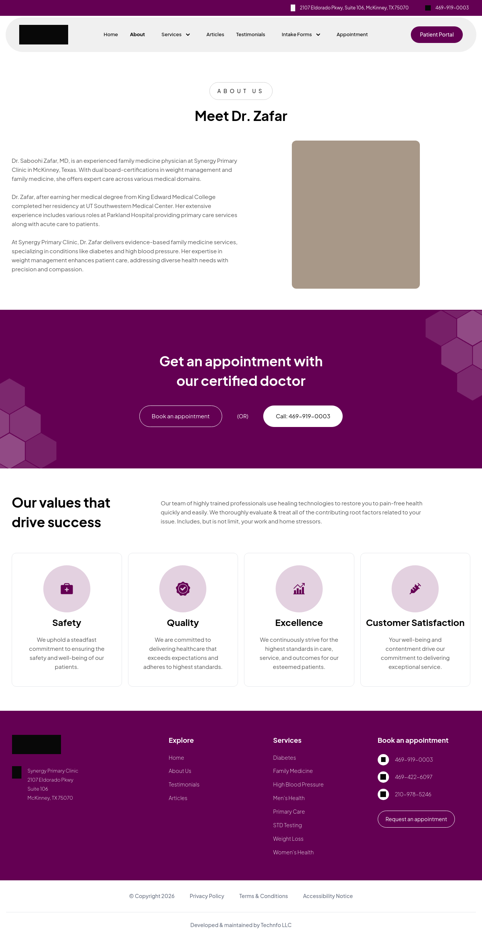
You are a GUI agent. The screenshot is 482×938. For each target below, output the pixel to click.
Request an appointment (416, 819)
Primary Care (289, 811)
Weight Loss (288, 838)
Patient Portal (437, 34)
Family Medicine (293, 770)
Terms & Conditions (263, 895)
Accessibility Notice (328, 895)
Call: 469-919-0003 (303, 415)
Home (111, 34)
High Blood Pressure (298, 784)
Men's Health (289, 797)
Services (176, 34)
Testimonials (250, 34)
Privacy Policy (207, 895)
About (137, 34)
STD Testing (287, 825)
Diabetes (284, 757)
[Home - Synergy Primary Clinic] (46, 34)
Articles (215, 34)
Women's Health (293, 852)
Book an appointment (181, 415)
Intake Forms (301, 34)
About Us (180, 770)
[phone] (450, 8)
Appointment (352, 34)
